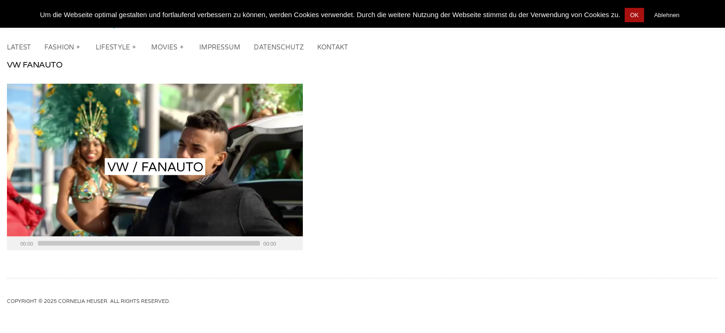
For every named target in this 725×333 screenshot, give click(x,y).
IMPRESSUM (219, 47)
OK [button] (634, 15)
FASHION (62, 46)
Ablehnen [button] (667, 15)
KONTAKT (332, 47)
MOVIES (167, 46)
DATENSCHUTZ (279, 47)
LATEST (19, 47)
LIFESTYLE (116, 46)
